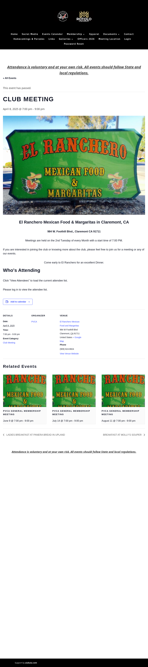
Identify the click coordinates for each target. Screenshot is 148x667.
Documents (110, 34)
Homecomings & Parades (29, 39)
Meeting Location (109, 39)
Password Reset (74, 44)
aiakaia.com (31, 662)
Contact (129, 34)
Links (52, 39)
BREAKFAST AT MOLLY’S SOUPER (122, 435)
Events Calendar (52, 34)
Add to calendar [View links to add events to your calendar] (18, 302)
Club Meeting (9, 342)
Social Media (30, 34)
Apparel (94, 34)
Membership (74, 34)
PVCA (34, 321)
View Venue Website (69, 353)
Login (127, 39)
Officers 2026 (86, 39)
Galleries (65, 39)
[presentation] (24, 391)
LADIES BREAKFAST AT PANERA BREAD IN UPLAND (35, 435)
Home (14, 34)
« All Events (9, 78)
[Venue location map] (103, 329)
